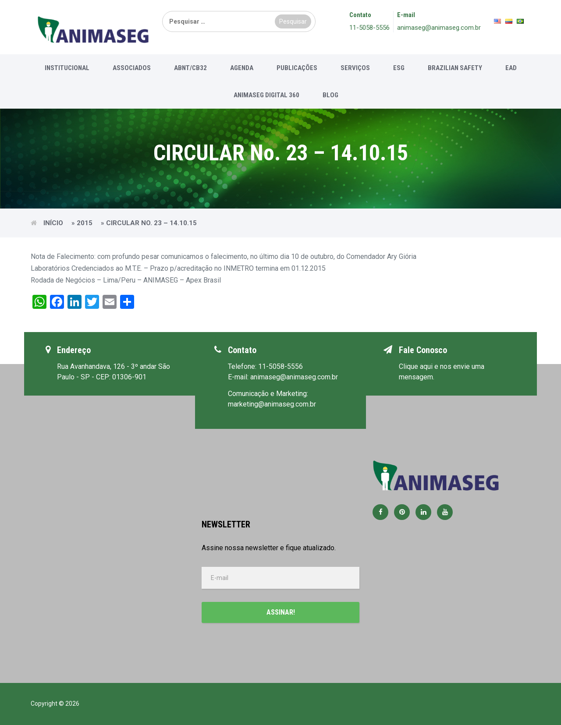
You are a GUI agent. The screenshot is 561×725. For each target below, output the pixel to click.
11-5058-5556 (369, 28)
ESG (399, 68)
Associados (132, 68)
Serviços (355, 68)
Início (53, 223)
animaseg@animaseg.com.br (439, 28)
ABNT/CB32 (190, 68)
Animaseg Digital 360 (266, 95)
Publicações (297, 68)
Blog (330, 95)
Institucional (67, 68)
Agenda (241, 68)
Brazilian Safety (455, 68)
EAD (511, 68)
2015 (84, 223)
